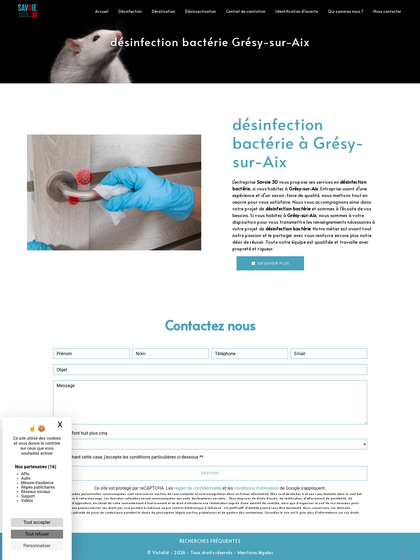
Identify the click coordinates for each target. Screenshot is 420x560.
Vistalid (160, 552)
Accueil (101, 11)
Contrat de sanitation (245, 11)
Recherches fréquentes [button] (210, 540)
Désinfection (130, 11)
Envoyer (210, 473)
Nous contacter (387, 11)
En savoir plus (270, 263)
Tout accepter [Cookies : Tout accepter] (37, 522)
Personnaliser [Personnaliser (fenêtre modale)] (37, 545)
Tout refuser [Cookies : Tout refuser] (37, 534)
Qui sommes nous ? (345, 11)
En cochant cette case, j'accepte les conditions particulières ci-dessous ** (131, 457)
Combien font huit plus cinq (80, 433)
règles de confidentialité (198, 488)
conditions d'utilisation (256, 488)
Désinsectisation (200, 11)
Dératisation (163, 11)
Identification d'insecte (296, 11)
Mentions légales (254, 552)
